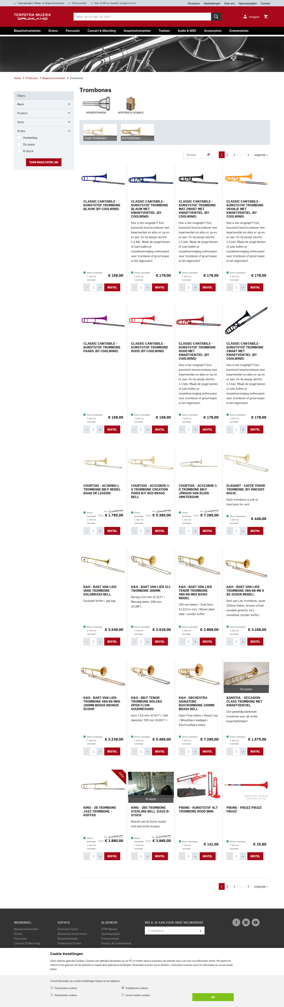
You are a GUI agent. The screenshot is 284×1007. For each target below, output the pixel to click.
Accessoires (213, 31)
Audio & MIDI (187, 31)
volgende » (261, 156)
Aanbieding (30, 138)
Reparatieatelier (68, 939)
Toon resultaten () (43, 162)
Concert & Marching (102, 31)
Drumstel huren (68, 930)
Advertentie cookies (66, 995)
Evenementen (239, 31)
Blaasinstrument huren (72, 934)
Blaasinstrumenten (27, 31)
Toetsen (164, 31)
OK (213, 997)
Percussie (73, 31)
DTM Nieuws (109, 930)
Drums (53, 31)
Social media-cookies (138, 995)
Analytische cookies (137, 988)
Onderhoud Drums (69, 944)
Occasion (29, 144)
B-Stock (28, 151)
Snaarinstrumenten (137, 31)
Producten (30, 78)
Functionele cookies (66, 988)
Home (17, 78)
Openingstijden (110, 934)
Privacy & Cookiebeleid (116, 944)
